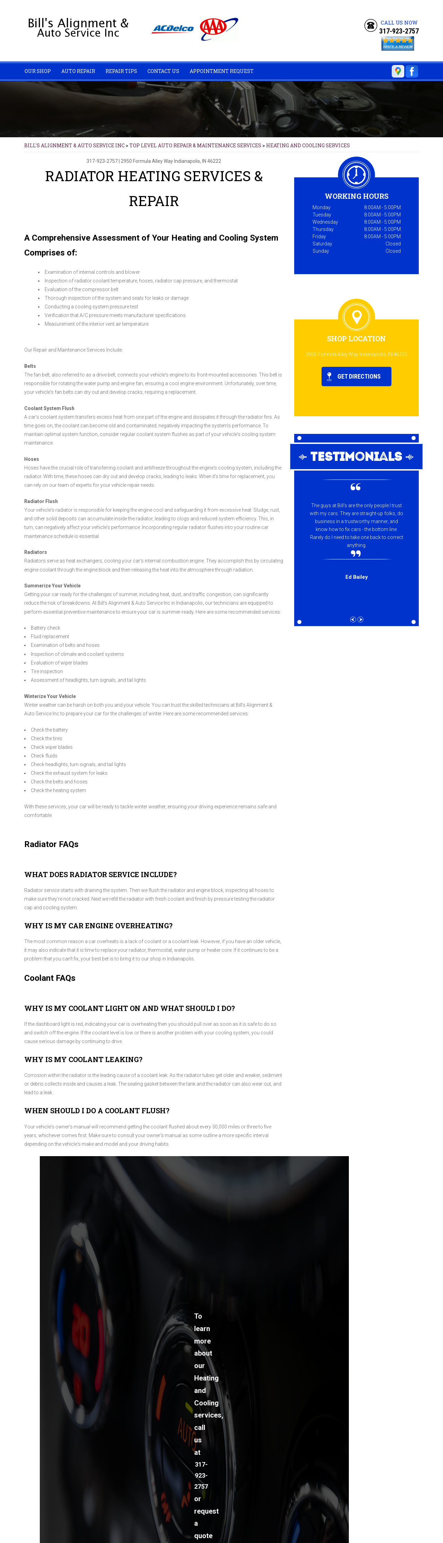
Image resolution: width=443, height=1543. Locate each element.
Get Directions (354, 376)
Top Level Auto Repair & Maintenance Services (195, 145)
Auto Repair (78, 71)
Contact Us (163, 71)
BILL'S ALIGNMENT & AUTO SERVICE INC (74, 145)
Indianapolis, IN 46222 (197, 161)
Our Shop (38, 71)
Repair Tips (121, 71)
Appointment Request (222, 71)
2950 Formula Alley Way (147, 161)
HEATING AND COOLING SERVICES (308, 145)
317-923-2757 (399, 31)
